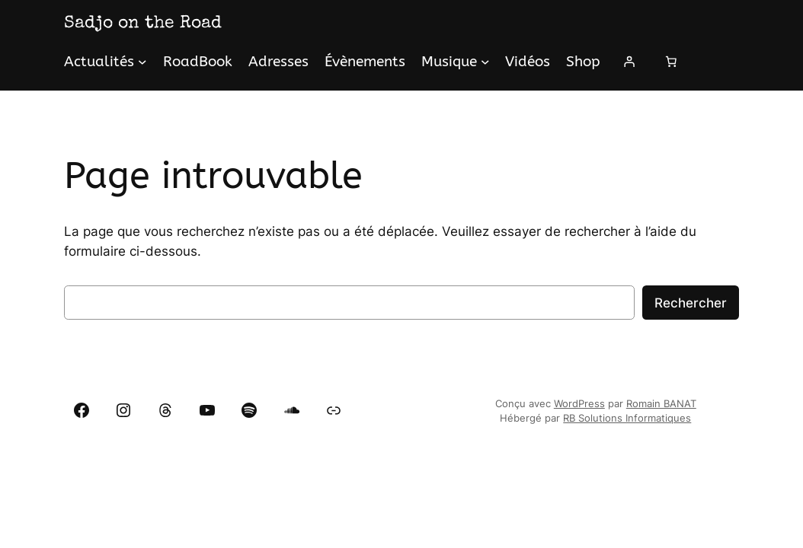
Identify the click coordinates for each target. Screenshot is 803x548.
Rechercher (690, 303)
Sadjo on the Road (143, 23)
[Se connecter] (629, 61)
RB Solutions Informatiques (627, 418)
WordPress (579, 403)
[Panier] (671, 61)
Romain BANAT (661, 403)
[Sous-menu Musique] (485, 61)
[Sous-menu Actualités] (142, 61)
